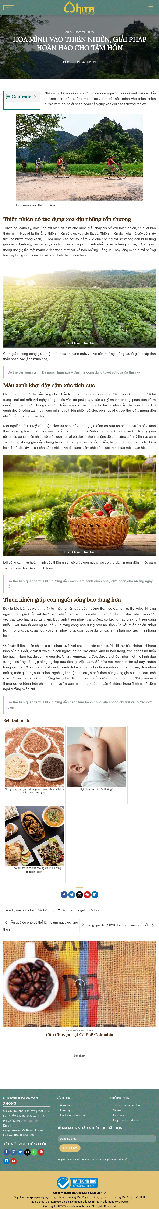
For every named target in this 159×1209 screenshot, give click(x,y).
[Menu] (151, 7)
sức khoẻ (94, 907)
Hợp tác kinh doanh (126, 1117)
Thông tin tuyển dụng (127, 1102)
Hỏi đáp (118, 1112)
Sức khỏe (73, 32)
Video (117, 1107)
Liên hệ (65, 1107)
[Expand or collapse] (35, 96)
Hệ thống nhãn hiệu (73, 1112)
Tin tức (88, 32)
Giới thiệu (66, 1102)
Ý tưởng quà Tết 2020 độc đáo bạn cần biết (119, 922)
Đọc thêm (79, 1053)
